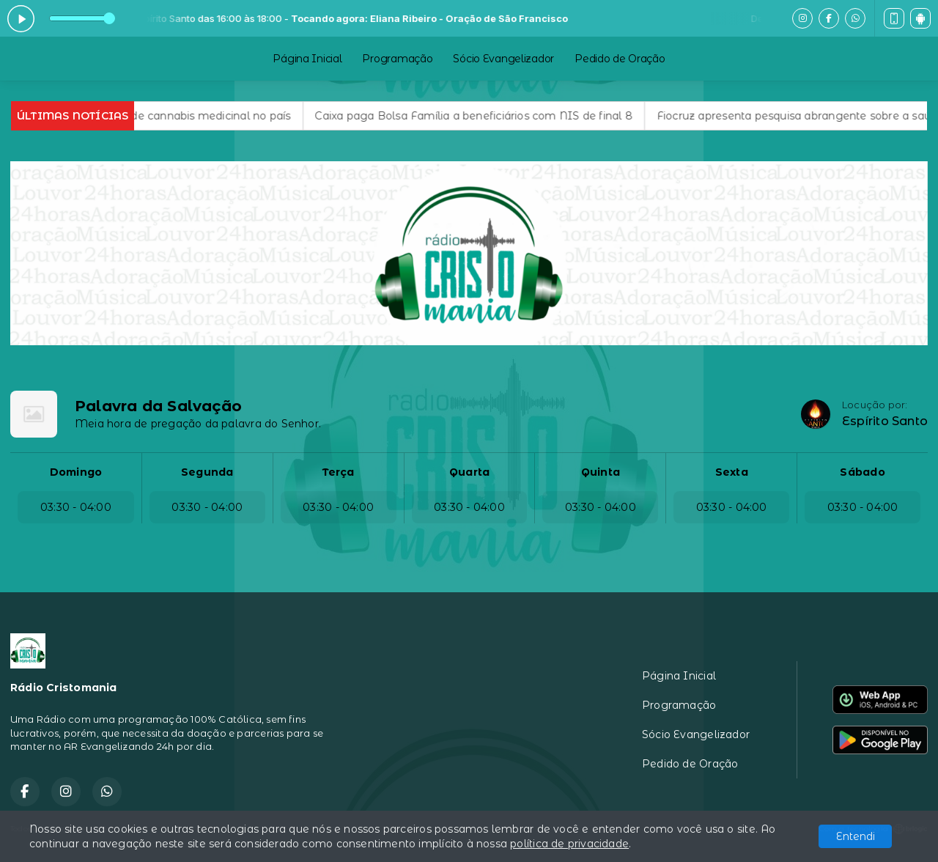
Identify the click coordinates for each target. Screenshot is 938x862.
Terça (338, 472)
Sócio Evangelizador (503, 58)
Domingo (76, 472)
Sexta (731, 472)
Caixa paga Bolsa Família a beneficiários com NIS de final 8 (489, 115)
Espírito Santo (885, 421)
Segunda (207, 472)
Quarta (469, 472)
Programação (397, 58)
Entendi (855, 836)
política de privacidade (569, 843)
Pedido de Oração (620, 58)
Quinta (600, 472)
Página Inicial (307, 58)
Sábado (862, 472)
